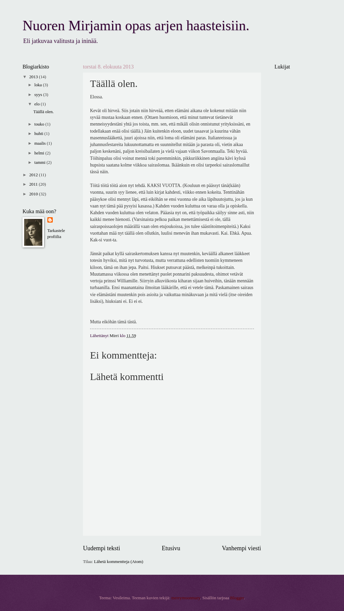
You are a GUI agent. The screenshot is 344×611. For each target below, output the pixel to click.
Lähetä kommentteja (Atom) (118, 561)
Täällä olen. (43, 111)
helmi (39, 153)
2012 (34, 175)
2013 (34, 77)
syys (38, 94)
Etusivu (171, 548)
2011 (34, 184)
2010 (34, 194)
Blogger (237, 598)
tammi (40, 162)
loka (38, 85)
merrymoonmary (185, 598)
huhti (39, 133)
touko (39, 124)
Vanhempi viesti (241, 548)
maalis (40, 143)
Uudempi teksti (101, 548)
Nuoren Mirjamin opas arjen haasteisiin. (136, 25)
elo (37, 104)
